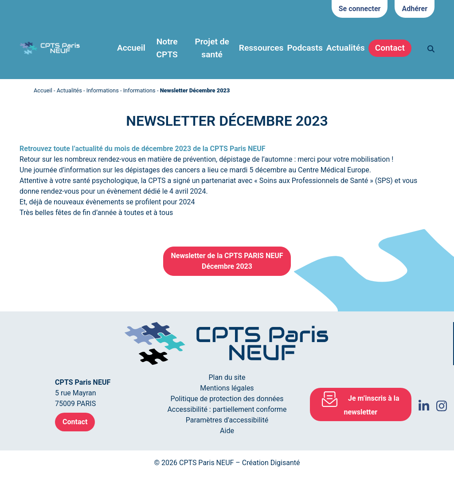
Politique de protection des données (226, 398)
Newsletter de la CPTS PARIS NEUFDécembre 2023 (227, 261)
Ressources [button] (261, 48)
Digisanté (285, 462)
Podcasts (304, 48)
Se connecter (360, 8)
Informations (102, 90)
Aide (227, 430)
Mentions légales (227, 388)
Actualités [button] (345, 48)
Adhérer (414, 8)
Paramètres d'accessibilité (227, 420)
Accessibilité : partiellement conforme (226, 409)
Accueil (131, 48)
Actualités (69, 90)
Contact (390, 48)
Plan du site (226, 377)
